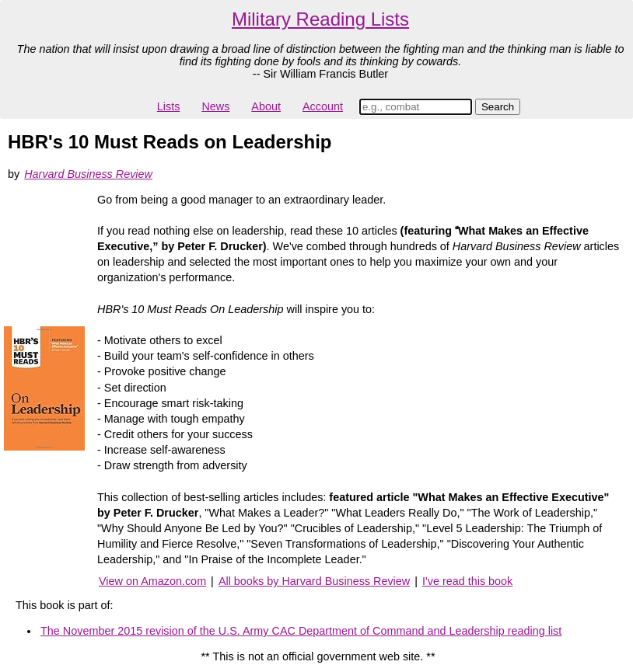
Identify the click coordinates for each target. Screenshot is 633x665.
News (215, 106)
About (266, 106)
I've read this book (467, 581)
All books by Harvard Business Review (314, 581)
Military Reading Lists (320, 19)
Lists (168, 106)
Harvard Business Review (88, 174)
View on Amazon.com (152, 581)
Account (323, 106)
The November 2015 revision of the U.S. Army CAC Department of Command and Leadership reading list (300, 631)
